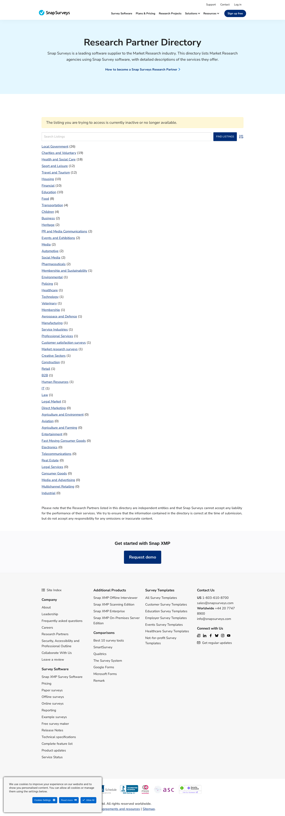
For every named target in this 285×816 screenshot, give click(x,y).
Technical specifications (59, 737)
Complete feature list (57, 743)
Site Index (51, 590)
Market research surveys (60, 349)
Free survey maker (55, 723)
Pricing (46, 683)
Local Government (55, 146)
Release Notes (52, 730)
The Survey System (107, 660)
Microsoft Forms (105, 674)
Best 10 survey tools (108, 640)
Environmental (52, 277)
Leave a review (53, 659)
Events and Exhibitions (58, 238)
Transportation (52, 205)
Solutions (192, 13)
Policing (47, 284)
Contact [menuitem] (225, 4)
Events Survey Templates (164, 624)
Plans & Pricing (145, 13)
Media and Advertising (58, 480)
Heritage (48, 225)
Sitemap (149, 809)
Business (48, 218)
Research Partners (55, 634)
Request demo (142, 557)
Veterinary (49, 303)
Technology (50, 297)
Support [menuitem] (211, 4)
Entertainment (52, 434)
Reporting (49, 710)
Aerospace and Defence (59, 316)
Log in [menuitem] (238, 4)
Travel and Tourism (56, 172)
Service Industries (55, 329)
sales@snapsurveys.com (215, 603)
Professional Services (57, 336)
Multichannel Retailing (58, 486)
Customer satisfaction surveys (64, 342)
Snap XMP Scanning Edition (113, 604)
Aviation (48, 421)
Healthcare (50, 290)
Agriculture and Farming (59, 427)
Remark (99, 680)
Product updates (54, 750)
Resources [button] (211, 13)
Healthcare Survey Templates (167, 631)
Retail (46, 369)
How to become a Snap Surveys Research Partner (141, 69)
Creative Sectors (54, 355)
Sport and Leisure (55, 166)
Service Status (52, 757)
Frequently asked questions (62, 621)
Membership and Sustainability (64, 270)
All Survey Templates (161, 598)
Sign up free (235, 13)
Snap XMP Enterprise (109, 611)
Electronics (49, 447)
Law (45, 395)
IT (43, 388)
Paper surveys (52, 690)
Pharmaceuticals (54, 264)
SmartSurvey (102, 647)
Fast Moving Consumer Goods (64, 441)
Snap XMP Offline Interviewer (115, 598)
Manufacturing (52, 323)
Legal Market (51, 401)
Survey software (121, 13)
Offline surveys (53, 697)
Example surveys (54, 717)
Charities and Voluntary (59, 153)
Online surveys (53, 703)
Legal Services (52, 467)
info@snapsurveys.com (214, 619)
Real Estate (50, 460)
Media (46, 244)
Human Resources (55, 382)
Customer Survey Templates (166, 604)
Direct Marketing (54, 408)
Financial (48, 185)
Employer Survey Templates (166, 618)
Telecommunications (56, 454)
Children (48, 212)
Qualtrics (100, 654)
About (46, 607)
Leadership (50, 614)
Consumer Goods (54, 473)
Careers (47, 627)
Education (49, 192)
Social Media (51, 257)
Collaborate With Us (57, 653)
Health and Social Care (59, 159)
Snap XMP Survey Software (62, 677)
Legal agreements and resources (115, 809)
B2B (45, 375)
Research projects (170, 13)
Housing (48, 179)
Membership (51, 310)
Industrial (48, 493)
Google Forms (103, 667)
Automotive (50, 251)
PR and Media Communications (64, 231)
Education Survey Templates (166, 611)
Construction (51, 362)
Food (45, 198)
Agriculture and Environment (63, 414)
